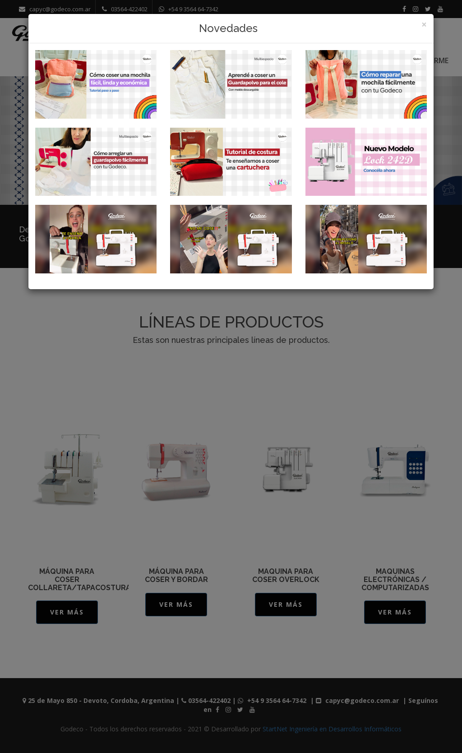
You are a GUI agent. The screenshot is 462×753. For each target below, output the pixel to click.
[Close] (424, 24)
